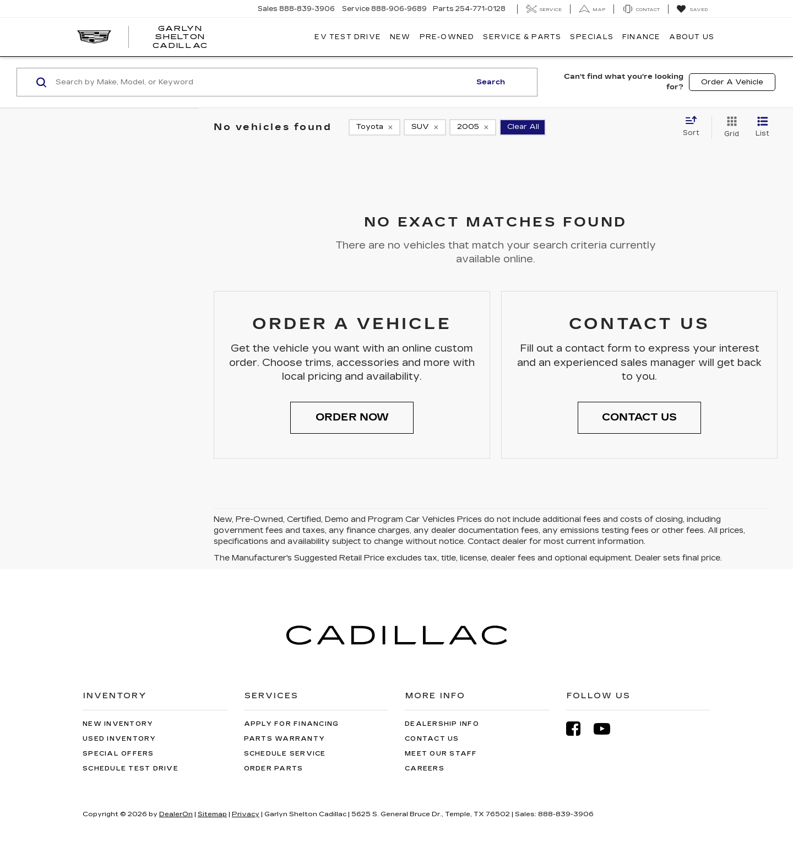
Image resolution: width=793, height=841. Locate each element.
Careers (424, 768)
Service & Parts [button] (522, 37)
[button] (352, 418)
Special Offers (118, 753)
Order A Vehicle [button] (732, 82)
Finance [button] (641, 37)
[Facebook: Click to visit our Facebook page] (578, 729)
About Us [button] (691, 37)
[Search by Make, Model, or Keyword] (261, 82)
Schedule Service (285, 753)
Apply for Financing (291, 723)
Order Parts (273, 768)
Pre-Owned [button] (447, 37)
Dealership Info (442, 723)
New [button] (400, 37)
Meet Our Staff (441, 753)
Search (490, 82)
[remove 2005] (472, 127)
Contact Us (432, 738)
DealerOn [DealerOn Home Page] (176, 814)
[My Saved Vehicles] (692, 9)
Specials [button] (591, 37)
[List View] (762, 127)
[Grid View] (729, 127)
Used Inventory (119, 738)
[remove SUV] (425, 127)
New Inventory (118, 723)
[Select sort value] (694, 127)
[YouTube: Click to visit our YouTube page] (607, 729)
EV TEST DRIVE (347, 37)
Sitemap (212, 814)
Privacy (245, 814)
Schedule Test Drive (130, 768)
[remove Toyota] (374, 127)
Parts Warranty (284, 738)
